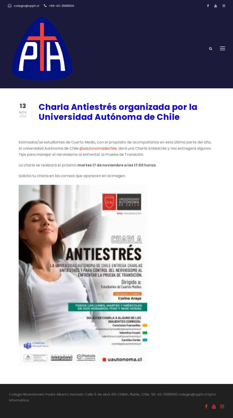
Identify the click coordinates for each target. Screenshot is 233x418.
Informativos (93, 129)
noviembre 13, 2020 (56, 129)
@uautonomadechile (98, 148)
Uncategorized (122, 129)
